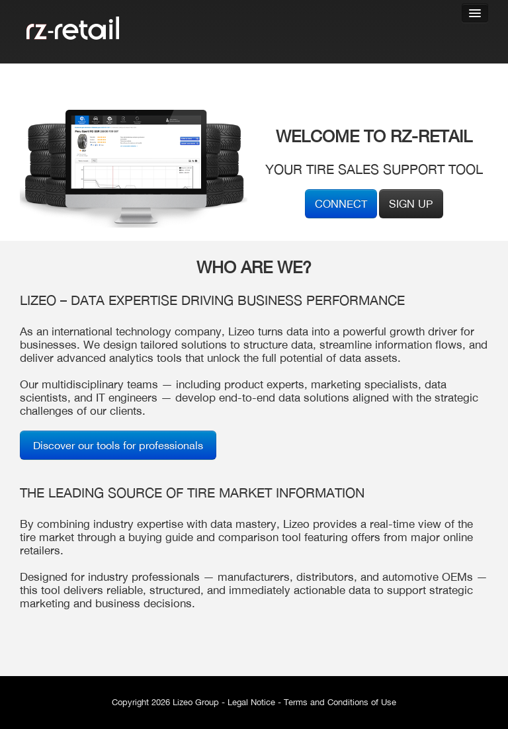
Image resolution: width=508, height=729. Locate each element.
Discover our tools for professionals (118, 445)
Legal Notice (251, 702)
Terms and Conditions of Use (340, 702)
